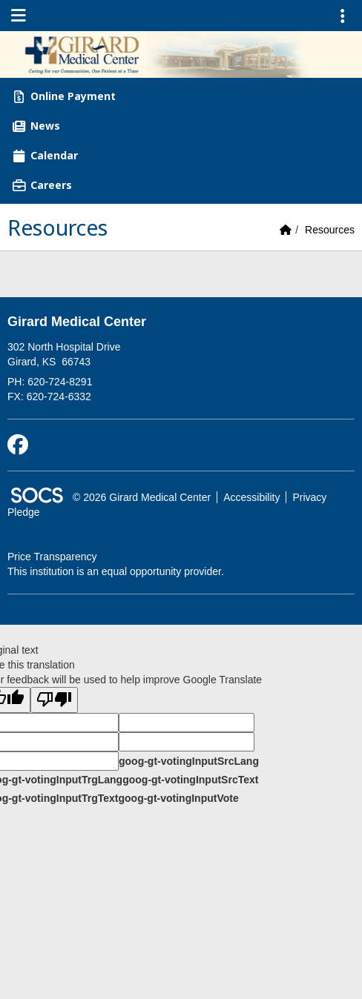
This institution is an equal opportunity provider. (115, 571)
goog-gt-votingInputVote (178, 798)
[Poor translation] (54, 700)
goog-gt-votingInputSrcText (190, 780)
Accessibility (251, 497)
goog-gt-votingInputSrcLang (189, 761)
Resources (330, 230)
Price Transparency (52, 556)
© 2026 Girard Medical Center (142, 497)
